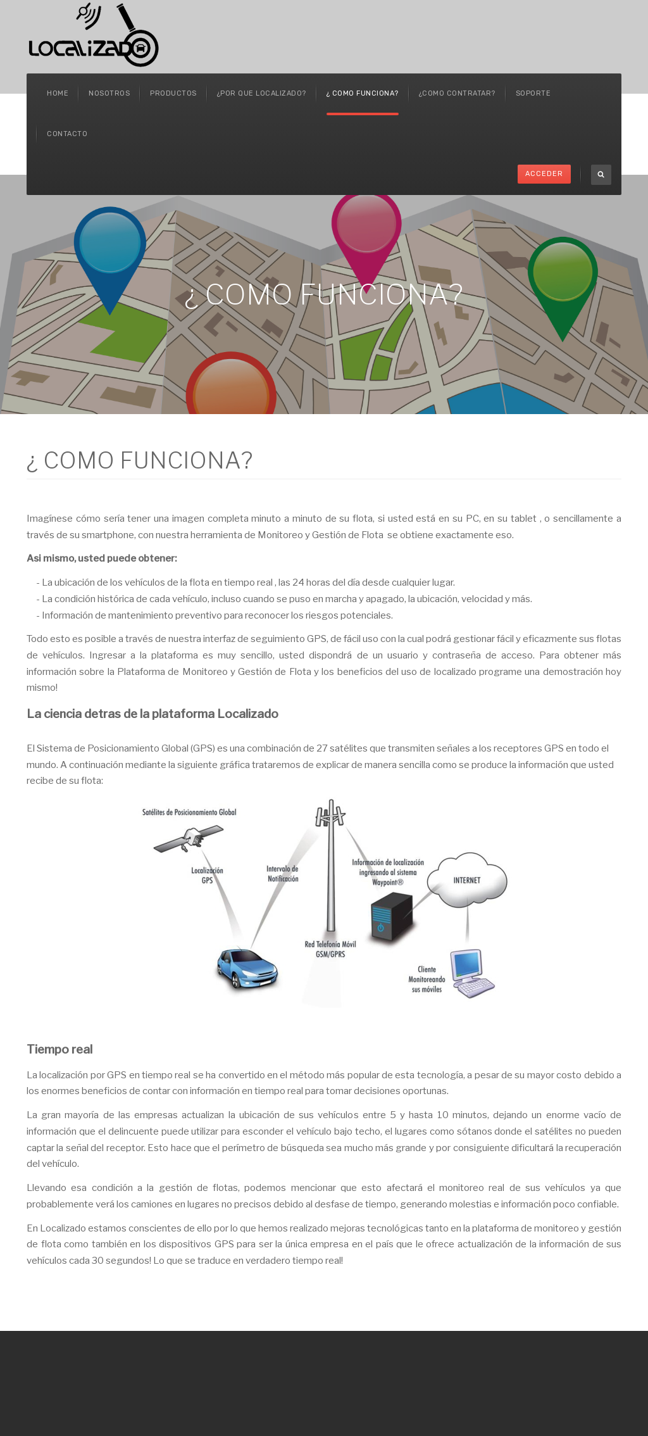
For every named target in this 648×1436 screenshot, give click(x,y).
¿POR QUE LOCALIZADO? (261, 93)
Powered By (602, 1365)
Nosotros (109, 93)
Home (57, 93)
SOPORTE (533, 93)
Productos (173, 93)
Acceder (544, 174)
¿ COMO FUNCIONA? (363, 93)
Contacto (67, 134)
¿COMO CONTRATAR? (457, 93)
